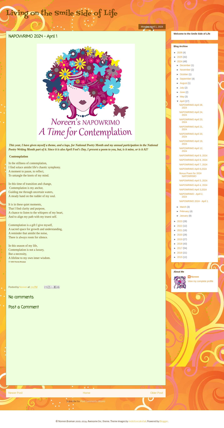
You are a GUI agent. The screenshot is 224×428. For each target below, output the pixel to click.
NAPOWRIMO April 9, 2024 (193, 155)
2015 (180, 257)
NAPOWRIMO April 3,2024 (193, 189)
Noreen (195, 276)
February (185, 211)
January (184, 215)
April (182, 101)
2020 (180, 234)
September (186, 78)
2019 (180, 239)
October (184, 74)
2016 (180, 252)
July (182, 87)
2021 (180, 230)
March (183, 207)
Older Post (156, 393)
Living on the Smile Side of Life (62, 13)
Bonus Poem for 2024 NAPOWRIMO (190, 174)
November (185, 69)
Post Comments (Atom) (92, 401)
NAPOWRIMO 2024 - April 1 (193, 201)
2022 (180, 226)
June (182, 92)
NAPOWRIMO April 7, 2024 (193, 164)
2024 (180, 61)
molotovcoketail (137, 421)
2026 (180, 52)
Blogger (164, 421)
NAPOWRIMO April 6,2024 (193, 169)
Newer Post (16, 393)
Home (86, 393)
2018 (180, 243)
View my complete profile (200, 281)
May (182, 96)
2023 (180, 221)
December (185, 65)
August (184, 83)
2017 (180, 248)
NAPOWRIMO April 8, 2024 (193, 160)
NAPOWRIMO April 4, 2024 (193, 185)
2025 (180, 57)
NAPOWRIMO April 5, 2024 (193, 180)
